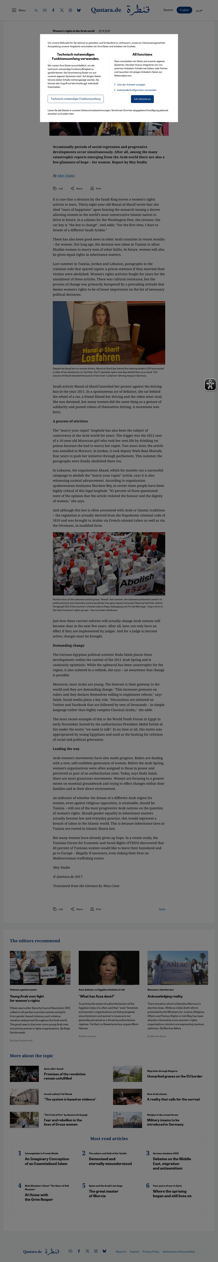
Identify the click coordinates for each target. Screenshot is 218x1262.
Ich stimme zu (142, 99)
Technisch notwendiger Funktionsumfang (75, 98)
